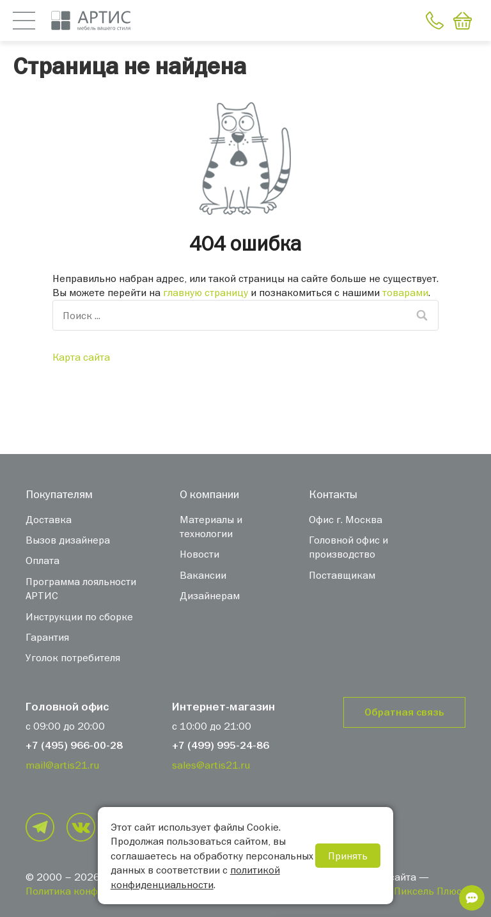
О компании (209, 494)
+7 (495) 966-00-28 (74, 745)
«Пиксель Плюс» (427, 890)
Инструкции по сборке (79, 616)
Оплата (42, 560)
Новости (199, 553)
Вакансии (203, 574)
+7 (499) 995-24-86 (220, 745)
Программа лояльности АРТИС (81, 588)
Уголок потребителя (73, 657)
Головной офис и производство (348, 546)
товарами (405, 292)
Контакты (333, 494)
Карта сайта (81, 356)
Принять (348, 855)
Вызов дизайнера (68, 539)
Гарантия (47, 637)
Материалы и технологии (211, 526)
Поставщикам (342, 574)
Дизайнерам (210, 595)
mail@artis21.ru (62, 764)
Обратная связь (404, 712)
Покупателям (59, 494)
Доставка (49, 519)
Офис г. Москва (345, 519)
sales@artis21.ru (211, 764)
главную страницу (205, 292)
